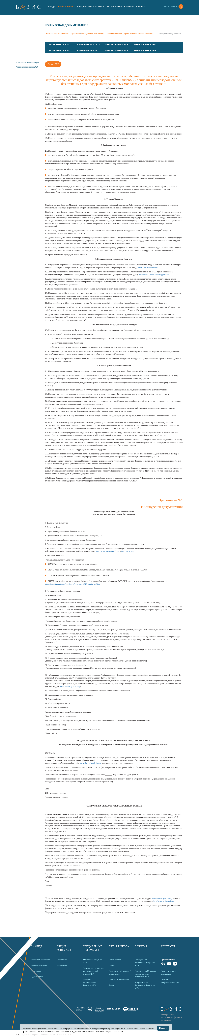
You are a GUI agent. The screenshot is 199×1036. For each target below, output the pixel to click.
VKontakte (163, 964)
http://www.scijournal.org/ (163, 901)
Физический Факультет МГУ (92, 961)
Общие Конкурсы (66, 6)
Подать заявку (115, 960)
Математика (62, 965)
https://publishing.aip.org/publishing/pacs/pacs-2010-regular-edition (72, 584)
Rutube (175, 964)
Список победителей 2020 (27, 67)
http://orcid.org (127, 551)
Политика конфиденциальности (170, 981)
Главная (48, 34)
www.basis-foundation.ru (148, 267)
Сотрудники (36, 971)
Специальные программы (91, 6)
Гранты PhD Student (114, 34)
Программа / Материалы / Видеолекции (119, 972)
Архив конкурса (131, 34)
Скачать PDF (53, 64)
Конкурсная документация (27, 63)
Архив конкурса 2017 (60, 44)
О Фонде (50, 6)
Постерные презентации (119, 980)
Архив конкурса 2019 (116, 44)
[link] (90, 1011)
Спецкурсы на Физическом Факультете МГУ (145, 962)
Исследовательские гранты (92, 34)
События (129, 6)
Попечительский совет (40, 960)
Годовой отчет (37, 977)
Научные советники (39, 965)
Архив (111, 985)
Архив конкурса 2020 (148, 34)
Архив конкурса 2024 (144, 50)
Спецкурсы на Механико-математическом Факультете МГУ (145, 974)
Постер (112, 965)
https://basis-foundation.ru (90, 763)
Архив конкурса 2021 (60, 50)
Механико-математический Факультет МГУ (90, 982)
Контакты (141, 6)
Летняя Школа (114, 6)
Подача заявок (170, 6)
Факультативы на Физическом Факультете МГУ (145, 985)
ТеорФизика (74, 34)
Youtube (169, 964)
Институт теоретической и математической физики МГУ (93, 971)
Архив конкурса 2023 (116, 50)
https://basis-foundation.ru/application (154, 275)
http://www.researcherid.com (107, 551)
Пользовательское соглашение (168, 972)
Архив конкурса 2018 (88, 44)
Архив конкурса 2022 (88, 50)
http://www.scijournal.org (70, 686)
